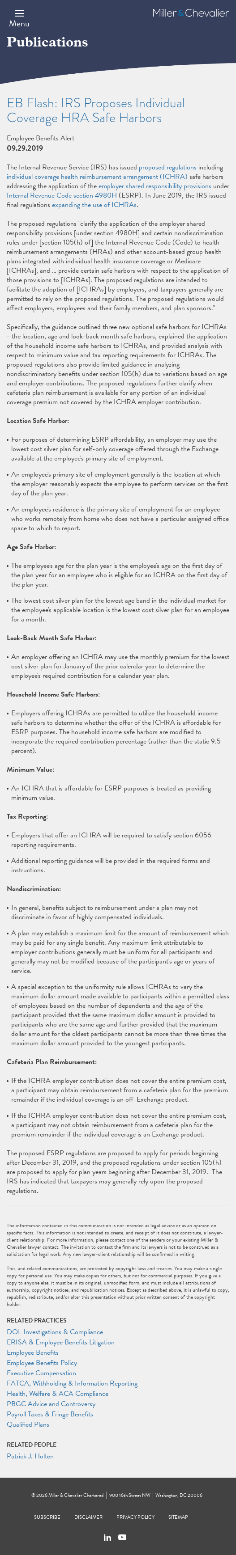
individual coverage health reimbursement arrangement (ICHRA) (97, 176)
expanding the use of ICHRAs (94, 204)
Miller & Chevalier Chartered (75, 1495)
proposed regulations (168, 167)
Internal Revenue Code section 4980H (62, 195)
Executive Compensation (41, 1373)
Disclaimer (88, 1517)
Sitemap (178, 1517)
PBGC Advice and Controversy (51, 1404)
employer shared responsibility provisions (155, 186)
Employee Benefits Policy (42, 1362)
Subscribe (47, 1517)
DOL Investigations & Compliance (55, 1332)
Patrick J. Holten (30, 1456)
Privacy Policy (135, 1517)
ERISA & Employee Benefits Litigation (61, 1342)
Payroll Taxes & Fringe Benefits (50, 1414)
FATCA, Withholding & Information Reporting (72, 1383)
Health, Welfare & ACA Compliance (57, 1393)
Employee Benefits (33, 1352)
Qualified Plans (28, 1424)
